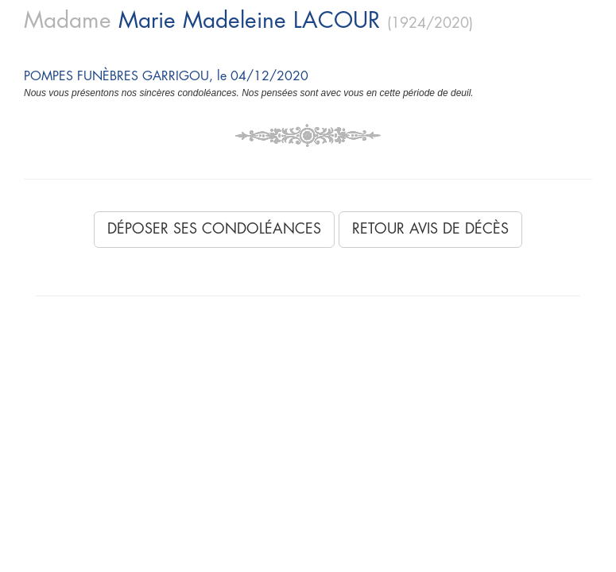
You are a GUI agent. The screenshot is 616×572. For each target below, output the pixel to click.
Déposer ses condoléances (214, 229)
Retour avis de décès (430, 229)
